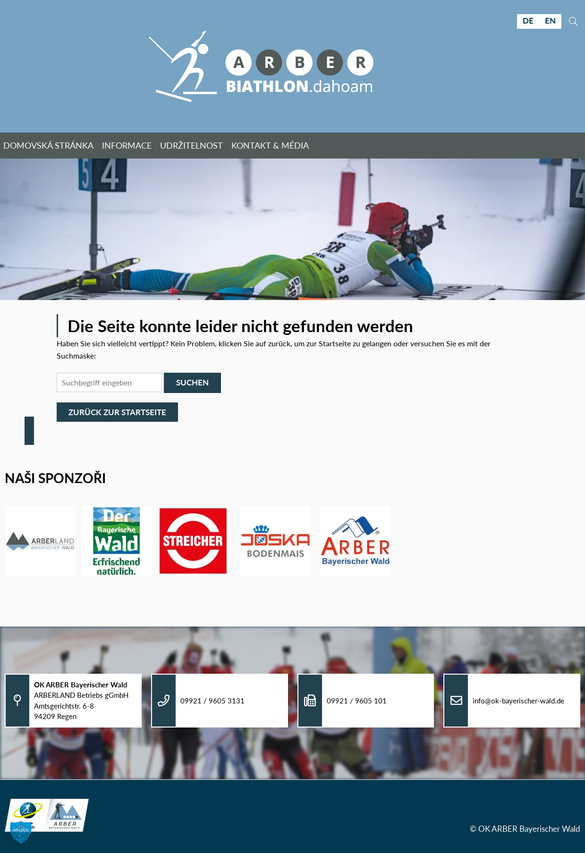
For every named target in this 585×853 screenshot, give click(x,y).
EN (550, 20)
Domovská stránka (48, 145)
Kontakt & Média (271, 145)
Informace (127, 145)
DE (528, 20)
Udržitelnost (191, 145)
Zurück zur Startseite (117, 412)
